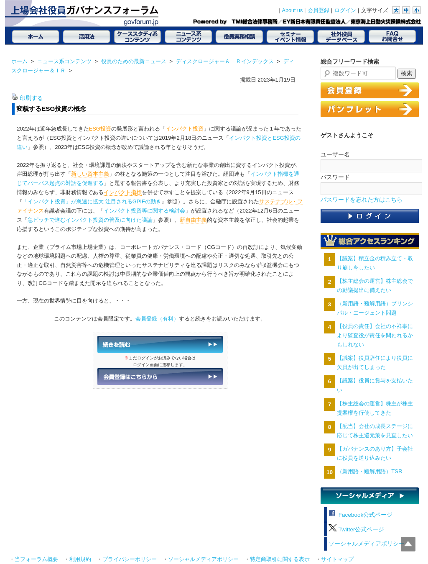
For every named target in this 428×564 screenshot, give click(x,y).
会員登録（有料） (157, 318)
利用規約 (80, 559)
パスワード (335, 177)
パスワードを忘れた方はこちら (362, 200)
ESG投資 (100, 129)
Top (408, 544)
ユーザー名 (335, 154)
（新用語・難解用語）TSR (369, 471)
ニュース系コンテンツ (64, 61)
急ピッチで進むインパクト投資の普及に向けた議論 (90, 220)
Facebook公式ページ (360, 515)
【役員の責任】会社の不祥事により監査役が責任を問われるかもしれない (375, 335)
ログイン (345, 10)
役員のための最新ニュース (133, 61)
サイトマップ (337, 559)
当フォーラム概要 (36, 559)
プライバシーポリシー (129, 559)
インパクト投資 (185, 129)
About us (292, 10)
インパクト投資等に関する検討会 (144, 211)
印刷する (31, 98)
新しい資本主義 (90, 174)
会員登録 (318, 10)
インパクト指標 (123, 192)
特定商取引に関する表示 (280, 559)
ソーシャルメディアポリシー (367, 544)
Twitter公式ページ (356, 529)
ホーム (19, 61)
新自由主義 (193, 220)
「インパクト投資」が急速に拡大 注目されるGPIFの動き (91, 201)
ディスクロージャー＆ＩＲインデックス (225, 61)
